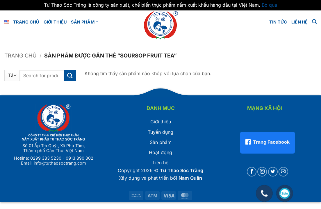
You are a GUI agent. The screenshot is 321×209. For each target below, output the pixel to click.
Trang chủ (26, 21)
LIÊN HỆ (299, 21)
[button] (314, 21)
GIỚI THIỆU (55, 21)
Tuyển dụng (160, 132)
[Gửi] (70, 75)
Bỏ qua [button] (269, 5)
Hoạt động (160, 152)
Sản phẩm (84, 21)
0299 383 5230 (45, 158)
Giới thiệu (160, 122)
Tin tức (278, 21)
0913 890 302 (79, 158)
